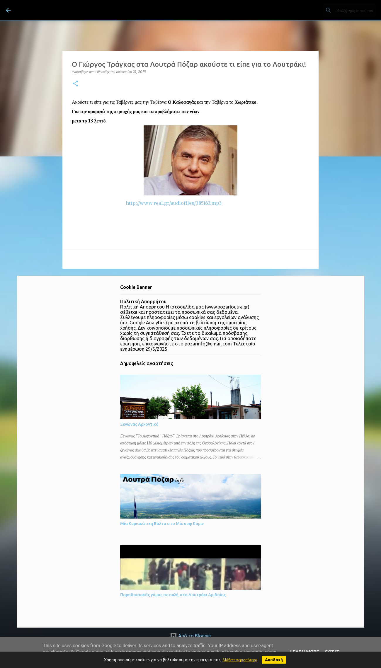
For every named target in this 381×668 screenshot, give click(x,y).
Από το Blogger (190, 635)
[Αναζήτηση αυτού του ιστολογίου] (345, 10)
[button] (75, 84)
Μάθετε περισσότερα (239, 659)
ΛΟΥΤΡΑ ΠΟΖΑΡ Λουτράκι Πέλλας (85, 10)
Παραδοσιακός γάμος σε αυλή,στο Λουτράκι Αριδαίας (173, 594)
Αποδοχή (274, 659)
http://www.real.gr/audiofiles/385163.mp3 (147, 203)
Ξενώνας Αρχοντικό (139, 424)
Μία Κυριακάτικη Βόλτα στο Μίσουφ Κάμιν (162, 523)
